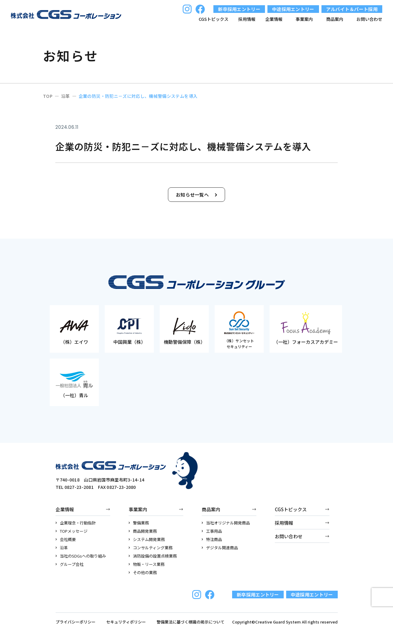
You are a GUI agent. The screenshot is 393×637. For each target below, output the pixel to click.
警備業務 (139, 523)
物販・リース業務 (147, 564)
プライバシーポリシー (75, 622)
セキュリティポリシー (126, 622)
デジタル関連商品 (220, 548)
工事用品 (212, 531)
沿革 (62, 548)
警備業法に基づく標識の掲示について (190, 622)
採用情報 (246, 19)
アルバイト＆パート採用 (352, 9)
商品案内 (211, 509)
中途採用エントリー (293, 9)
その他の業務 (143, 572)
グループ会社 (70, 564)
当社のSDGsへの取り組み (81, 556)
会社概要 (66, 539)
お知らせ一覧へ (196, 194)
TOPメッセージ (72, 531)
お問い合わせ (369, 19)
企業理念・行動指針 (76, 523)
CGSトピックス (213, 19)
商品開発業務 (143, 531)
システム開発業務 (147, 539)
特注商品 (212, 539)
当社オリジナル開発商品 (226, 523)
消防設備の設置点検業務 (153, 556)
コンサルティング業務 (151, 548)
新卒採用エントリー (239, 9)
